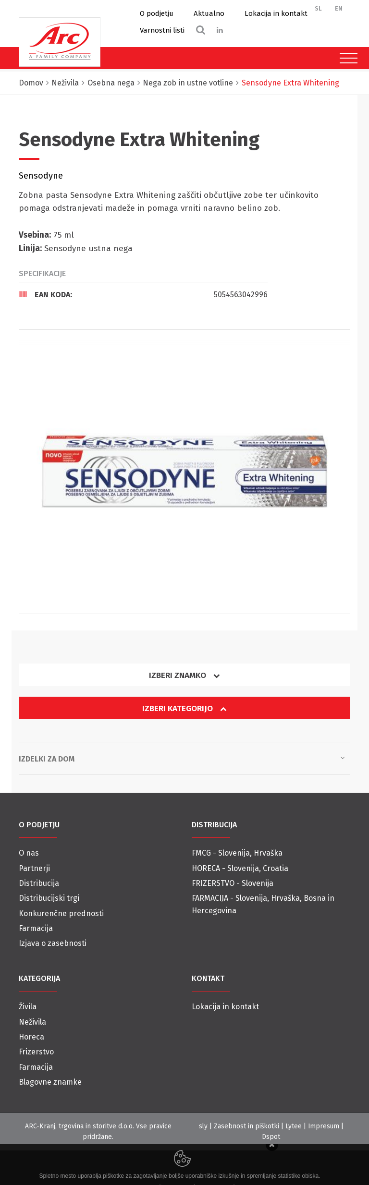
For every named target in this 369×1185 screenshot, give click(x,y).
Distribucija (39, 883)
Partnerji (34, 868)
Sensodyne (41, 175)
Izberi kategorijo (184, 708)
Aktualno (209, 13)
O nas (29, 853)
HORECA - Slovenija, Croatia (240, 868)
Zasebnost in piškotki (246, 1126)
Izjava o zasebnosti (52, 943)
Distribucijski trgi (49, 898)
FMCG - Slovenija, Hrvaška (237, 853)
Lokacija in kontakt (276, 13)
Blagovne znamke (50, 1082)
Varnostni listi (162, 30)
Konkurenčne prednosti (61, 913)
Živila (28, 1006)
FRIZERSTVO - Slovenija (232, 883)
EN (339, 8)
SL (318, 8)
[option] (184, 472)
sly (203, 1126)
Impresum (323, 1126)
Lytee (293, 1126)
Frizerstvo (36, 1051)
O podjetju (156, 13)
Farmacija (36, 928)
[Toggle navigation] (346, 58)
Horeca (31, 1036)
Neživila (32, 1022)
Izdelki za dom (182, 758)
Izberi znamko (184, 675)
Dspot (271, 1137)
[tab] (143, 294)
